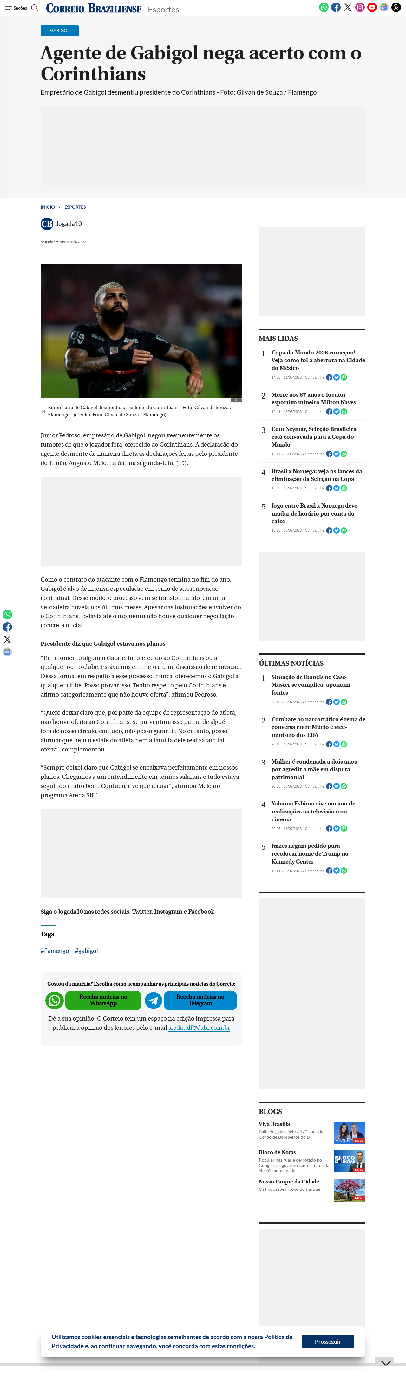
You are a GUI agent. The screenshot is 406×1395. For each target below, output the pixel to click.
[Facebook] (336, 10)
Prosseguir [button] (328, 1341)
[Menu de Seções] (17, 8)
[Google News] (384, 10)
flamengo (56, 950)
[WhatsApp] (324, 10)
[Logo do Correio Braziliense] (93, 8)
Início (48, 207)
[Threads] (396, 10)
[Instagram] (360, 10)
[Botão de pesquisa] (35, 8)
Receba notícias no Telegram (200, 1000)
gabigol (88, 950)
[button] (257, 1347)
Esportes (75, 207)
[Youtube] (372, 10)
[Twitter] (348, 10)
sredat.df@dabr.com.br (199, 1027)
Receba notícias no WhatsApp (103, 1000)
